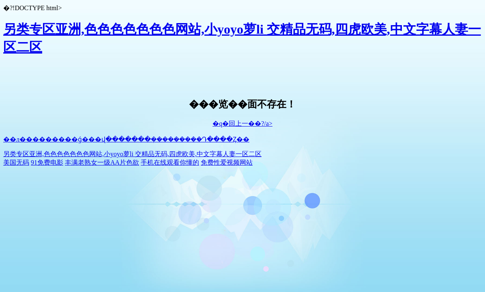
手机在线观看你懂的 (170, 162)
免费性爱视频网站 (227, 162)
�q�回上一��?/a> (242, 123)
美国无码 (16, 162)
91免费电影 (47, 162)
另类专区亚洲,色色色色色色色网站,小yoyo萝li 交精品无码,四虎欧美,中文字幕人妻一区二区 (132, 153)
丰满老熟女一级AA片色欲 (102, 162)
